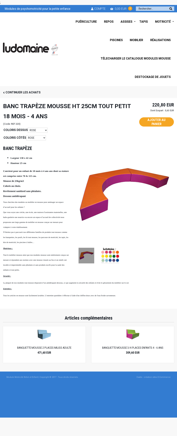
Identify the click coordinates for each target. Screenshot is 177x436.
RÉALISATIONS (160, 40)
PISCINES (116, 40)
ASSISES (126, 21)
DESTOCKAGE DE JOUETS (153, 77)
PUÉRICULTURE (86, 21)
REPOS (109, 21)
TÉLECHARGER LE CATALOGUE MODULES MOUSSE (136, 58)
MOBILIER (136, 40)
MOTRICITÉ (163, 21)
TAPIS (143, 21)
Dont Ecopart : (157, 110)
